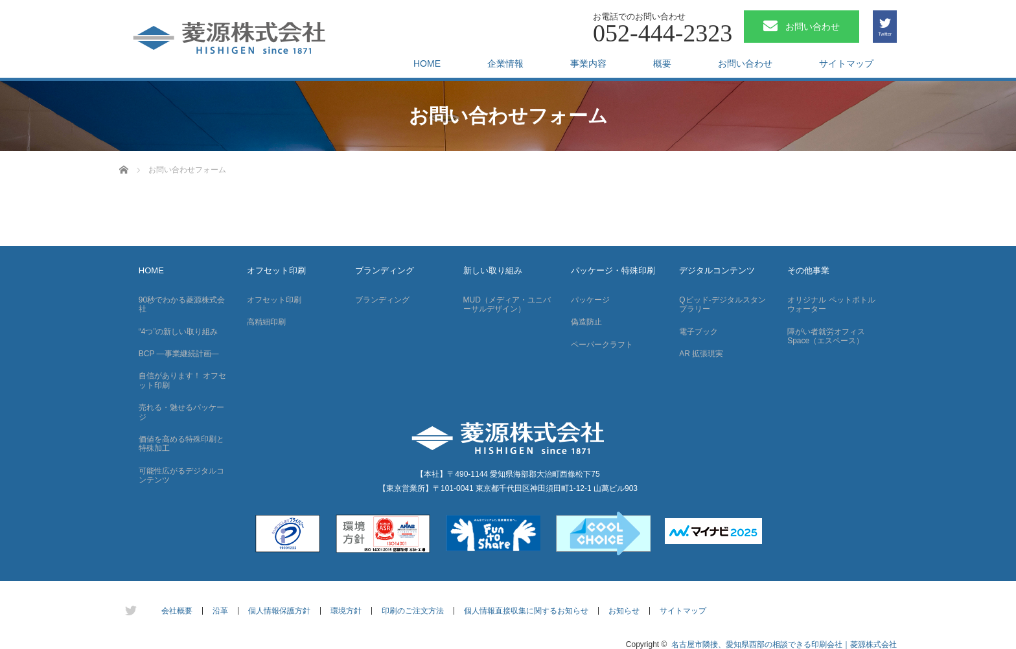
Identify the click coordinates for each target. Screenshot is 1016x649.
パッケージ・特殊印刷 (613, 270)
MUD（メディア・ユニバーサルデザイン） (507, 304)
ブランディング (384, 270)
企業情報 (505, 63)
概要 (662, 63)
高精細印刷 (266, 321)
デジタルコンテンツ (717, 270)
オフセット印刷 (276, 270)
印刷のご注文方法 (413, 611)
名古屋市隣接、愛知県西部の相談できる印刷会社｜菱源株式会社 (784, 644)
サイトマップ (846, 63)
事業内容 (588, 63)
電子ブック (698, 331)
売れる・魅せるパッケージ (181, 412)
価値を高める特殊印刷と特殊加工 (181, 444)
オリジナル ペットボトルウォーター (831, 304)
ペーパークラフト (602, 344)
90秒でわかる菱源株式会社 (182, 304)
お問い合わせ (745, 63)
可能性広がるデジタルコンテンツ (181, 475)
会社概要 (176, 611)
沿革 (220, 611)
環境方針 (346, 611)
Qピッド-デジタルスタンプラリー (722, 304)
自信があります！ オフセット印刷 (182, 380)
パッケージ (590, 299)
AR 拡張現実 (701, 353)
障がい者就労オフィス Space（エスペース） (826, 336)
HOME (427, 63)
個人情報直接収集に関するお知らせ (526, 611)
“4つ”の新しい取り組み (178, 331)
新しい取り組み (492, 270)
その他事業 (808, 270)
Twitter (885, 34)
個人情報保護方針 (279, 611)
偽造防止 (586, 321)
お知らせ (624, 611)
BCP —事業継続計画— (179, 353)
